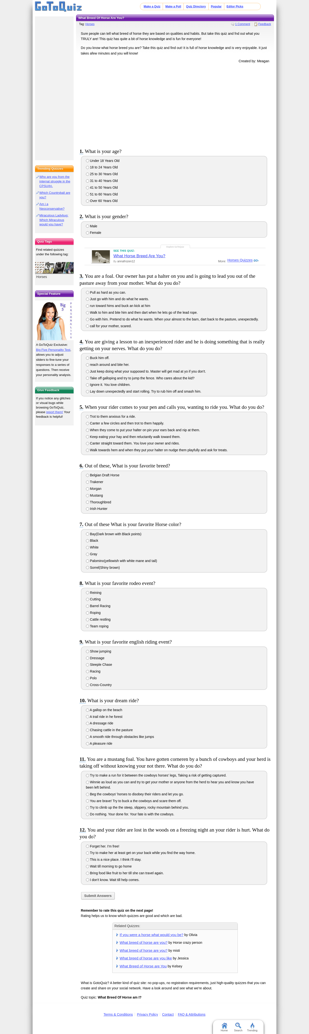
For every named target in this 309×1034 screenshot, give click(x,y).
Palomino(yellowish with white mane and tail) (121, 561)
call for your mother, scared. (109, 326)
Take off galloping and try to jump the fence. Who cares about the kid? (140, 378)
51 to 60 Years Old (102, 194)
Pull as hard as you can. (106, 292)
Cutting (93, 599)
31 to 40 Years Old (102, 181)
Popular (216, 6)
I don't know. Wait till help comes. (113, 880)
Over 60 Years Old (102, 201)
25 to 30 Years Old (102, 174)
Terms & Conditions (118, 1014)
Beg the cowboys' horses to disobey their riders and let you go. (135, 794)
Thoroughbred (98, 502)
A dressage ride (99, 723)
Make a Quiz (152, 6)
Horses (89, 24)
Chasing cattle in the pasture (109, 730)
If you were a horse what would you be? (151, 935)
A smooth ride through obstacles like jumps (120, 737)
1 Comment (242, 24)
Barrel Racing (98, 606)
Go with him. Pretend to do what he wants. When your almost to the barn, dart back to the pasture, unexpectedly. (172, 319)
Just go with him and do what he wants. (117, 299)
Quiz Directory (196, 6)
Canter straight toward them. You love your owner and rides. (133, 443)
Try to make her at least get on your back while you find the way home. (141, 853)
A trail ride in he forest (104, 717)
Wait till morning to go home (109, 866)
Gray (91, 554)
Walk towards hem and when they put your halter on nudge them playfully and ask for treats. (157, 450)
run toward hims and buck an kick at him (118, 306)
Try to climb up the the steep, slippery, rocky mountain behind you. (137, 807)
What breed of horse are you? (144, 942)
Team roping (97, 626)
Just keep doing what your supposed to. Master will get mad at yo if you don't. (146, 371)
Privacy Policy (147, 1014)
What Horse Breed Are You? (139, 256)
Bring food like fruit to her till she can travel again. (125, 873)
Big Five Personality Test (53, 350)
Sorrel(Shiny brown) (103, 567)
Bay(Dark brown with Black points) (113, 534)
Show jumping (98, 651)
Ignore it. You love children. (108, 385)
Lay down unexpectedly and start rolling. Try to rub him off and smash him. (143, 391)
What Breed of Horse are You (143, 966)
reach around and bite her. (107, 365)
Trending (252, 1027)
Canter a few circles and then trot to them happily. (125, 423)
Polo (91, 678)
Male (91, 226)
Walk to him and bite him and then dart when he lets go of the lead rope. (142, 312)
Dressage (95, 658)
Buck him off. (98, 358)
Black (92, 540)
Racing (93, 671)
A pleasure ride (99, 743)
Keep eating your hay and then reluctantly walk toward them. (133, 437)
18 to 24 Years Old (102, 167)
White (92, 547)
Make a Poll (173, 6)
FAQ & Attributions (191, 1014)
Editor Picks (235, 6)
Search (238, 1027)
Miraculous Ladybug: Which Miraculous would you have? (53, 220)
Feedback (264, 24)
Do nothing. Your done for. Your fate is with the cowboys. (130, 814)
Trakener (94, 482)
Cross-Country (99, 685)
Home (224, 1027)
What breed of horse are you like (146, 958)
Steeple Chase (99, 664)
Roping (93, 613)
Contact (168, 1014)
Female (93, 233)
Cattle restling (98, 619)
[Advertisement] (175, 105)
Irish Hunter (96, 509)
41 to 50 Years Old (102, 187)
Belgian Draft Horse (102, 475)
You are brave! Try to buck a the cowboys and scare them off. (134, 801)
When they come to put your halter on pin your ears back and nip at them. (143, 430)
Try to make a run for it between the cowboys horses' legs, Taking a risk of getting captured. (156, 775)
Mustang (94, 495)
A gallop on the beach (104, 710)
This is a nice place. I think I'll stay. (113, 859)
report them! (54, 412)
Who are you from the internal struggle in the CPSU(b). (54, 181)
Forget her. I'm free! (102, 846)
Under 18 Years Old (102, 161)
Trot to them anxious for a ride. (111, 416)
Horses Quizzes (240, 260)
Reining (93, 593)
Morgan (93, 489)
